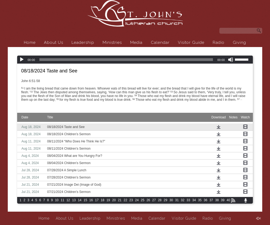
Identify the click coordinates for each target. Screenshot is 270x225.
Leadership (83, 42)
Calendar (160, 42)
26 (148, 200)
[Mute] (230, 59)
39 (222, 200)
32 (182, 200)
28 (160, 200)
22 (125, 200)
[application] (135, 60)
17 (97, 200)
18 (102, 200)
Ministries (112, 42)
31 (177, 200)
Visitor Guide (191, 42)
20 (114, 200)
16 (91, 200)
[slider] (126, 59)
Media (136, 42)
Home (30, 42)
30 (171, 200)
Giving (239, 42)
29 (165, 200)
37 (211, 200)
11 (62, 200)
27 (154, 200)
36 (205, 200)
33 (188, 200)
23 (131, 200)
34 (194, 200)
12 (68, 200)
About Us (53, 42)
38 (217, 200)
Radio (218, 42)
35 (199, 200)
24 (136, 200)
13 (74, 200)
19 (108, 200)
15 (85, 200)
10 (56, 200)
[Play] (21, 59)
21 (119, 200)
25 (142, 200)
